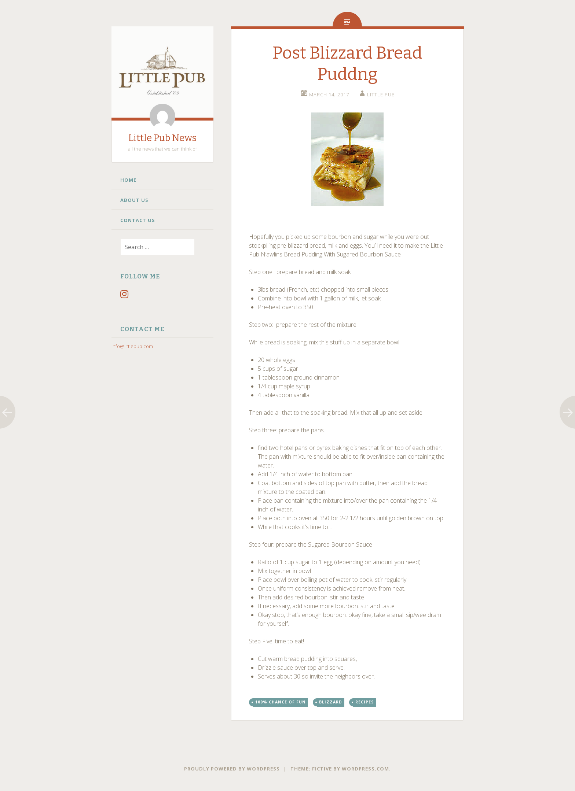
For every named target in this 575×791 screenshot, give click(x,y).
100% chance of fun (280, 702)
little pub (381, 94)
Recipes (364, 702)
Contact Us (137, 220)
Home (128, 180)
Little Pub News (162, 138)
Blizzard (330, 702)
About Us (134, 200)
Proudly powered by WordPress (232, 768)
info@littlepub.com (132, 346)
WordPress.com (365, 768)
